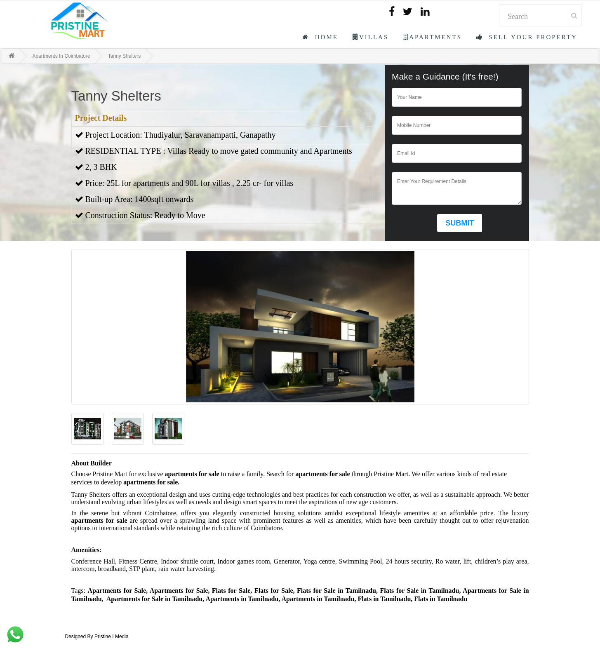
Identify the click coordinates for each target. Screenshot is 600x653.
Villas (370, 37)
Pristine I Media (111, 636)
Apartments (432, 37)
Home (320, 37)
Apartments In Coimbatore (61, 56)
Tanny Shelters (124, 56)
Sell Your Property (526, 37)
